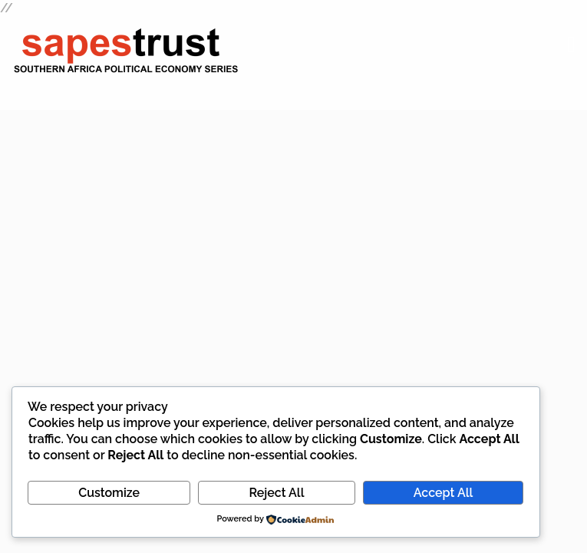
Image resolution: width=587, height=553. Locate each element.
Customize (109, 492)
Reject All (276, 492)
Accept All (443, 492)
